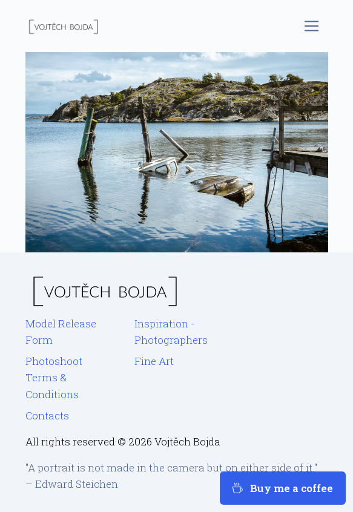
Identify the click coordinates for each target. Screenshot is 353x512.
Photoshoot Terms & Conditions (53, 377)
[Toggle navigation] (311, 26)
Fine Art (154, 361)
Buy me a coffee (283, 488)
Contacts (47, 415)
